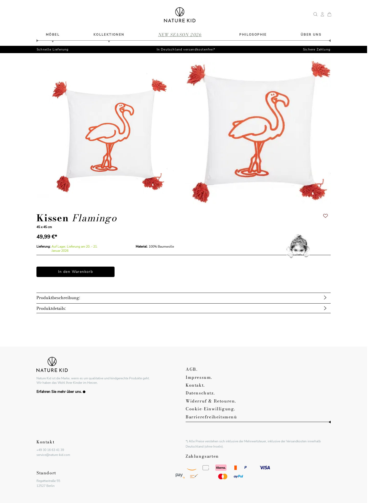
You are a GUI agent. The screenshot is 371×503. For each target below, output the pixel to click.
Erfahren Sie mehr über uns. (60, 391)
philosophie (253, 35)
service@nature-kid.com (53, 455)
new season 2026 (180, 35)
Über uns (311, 35)
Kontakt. (195, 385)
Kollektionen (108, 35)
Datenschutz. (200, 393)
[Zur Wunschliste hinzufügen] (325, 216)
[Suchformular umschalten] (315, 15)
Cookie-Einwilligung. (210, 409)
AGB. (191, 369)
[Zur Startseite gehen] (180, 14)
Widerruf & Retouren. (211, 401)
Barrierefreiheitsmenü (211, 417)
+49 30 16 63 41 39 (50, 450)
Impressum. (199, 377)
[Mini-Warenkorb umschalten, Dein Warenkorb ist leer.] (329, 15)
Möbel (53, 35)
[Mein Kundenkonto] (322, 15)
